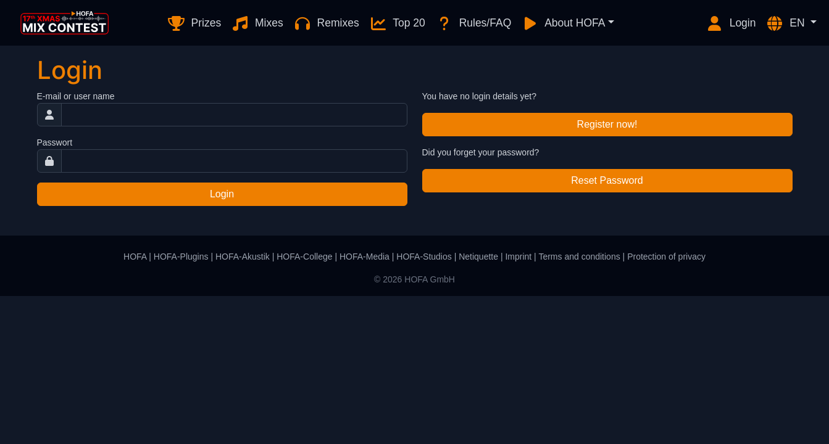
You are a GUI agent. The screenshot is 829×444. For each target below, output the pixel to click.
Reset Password (607, 180)
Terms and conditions (579, 256)
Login (731, 23)
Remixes (326, 23)
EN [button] (786, 23)
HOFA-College (304, 256)
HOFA (134, 256)
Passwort (55, 142)
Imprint (518, 256)
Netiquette (478, 256)
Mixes (257, 23)
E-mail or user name (76, 96)
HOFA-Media (365, 256)
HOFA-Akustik (242, 256)
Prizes (194, 23)
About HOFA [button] (563, 23)
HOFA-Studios (423, 256)
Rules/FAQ (473, 23)
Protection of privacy (666, 256)
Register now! (607, 124)
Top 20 (397, 23)
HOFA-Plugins (181, 256)
